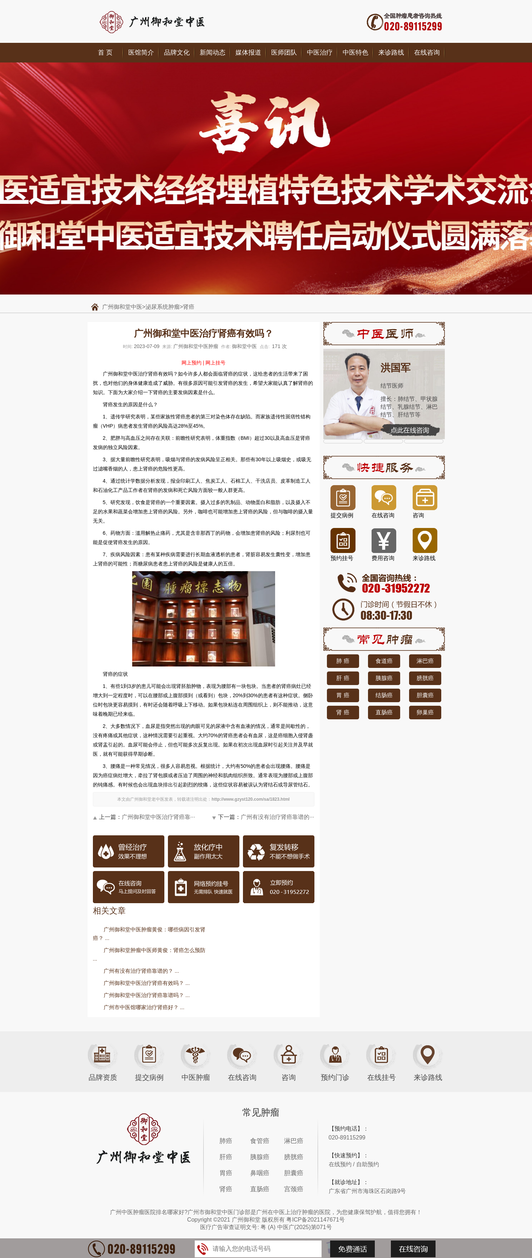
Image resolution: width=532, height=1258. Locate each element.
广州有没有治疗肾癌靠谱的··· (277, 817)
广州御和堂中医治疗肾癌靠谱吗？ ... (147, 995)
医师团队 (284, 52)
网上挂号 (215, 363)
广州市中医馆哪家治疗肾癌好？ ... (144, 1007)
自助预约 (367, 1164)
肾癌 (188, 307)
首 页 (105, 52)
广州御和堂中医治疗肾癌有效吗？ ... (147, 983)
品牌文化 (177, 52)
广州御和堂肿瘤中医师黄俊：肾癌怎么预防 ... (149, 954)
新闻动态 (212, 52)
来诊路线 (391, 52)
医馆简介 (141, 52)
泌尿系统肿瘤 (162, 307)
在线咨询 (427, 52)
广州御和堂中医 (122, 307)
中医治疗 (320, 52)
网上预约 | (193, 363)
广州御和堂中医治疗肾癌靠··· (158, 817)
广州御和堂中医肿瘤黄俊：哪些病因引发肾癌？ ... (149, 933)
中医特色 (355, 52)
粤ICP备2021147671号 (315, 1220)
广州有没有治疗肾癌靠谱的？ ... (141, 971)
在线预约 (340, 1164)
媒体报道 (248, 52)
